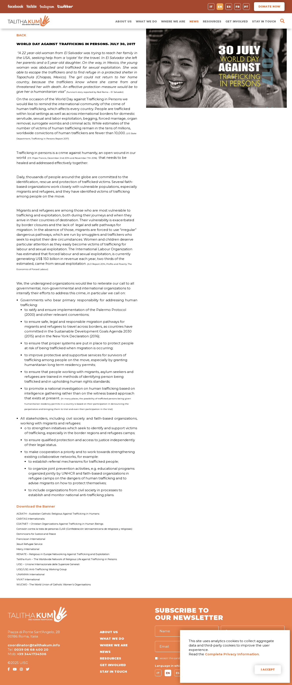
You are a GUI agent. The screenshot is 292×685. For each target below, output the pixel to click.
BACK (21, 35)
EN (220, 6)
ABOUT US (123, 21)
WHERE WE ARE (173, 21)
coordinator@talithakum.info (34, 645)
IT (211, 6)
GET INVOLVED (236, 21)
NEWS (194, 21)
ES (229, 6)
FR (237, 6)
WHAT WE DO (146, 21)
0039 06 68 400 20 (31, 649)
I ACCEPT (268, 669)
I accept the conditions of (174, 658)
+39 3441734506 (31, 654)
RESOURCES (212, 21)
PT (246, 6)
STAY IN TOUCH (264, 21)
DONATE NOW (269, 6)
